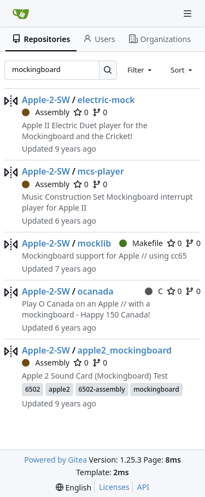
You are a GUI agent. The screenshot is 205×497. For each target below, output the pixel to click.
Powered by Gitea (55, 459)
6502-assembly (102, 389)
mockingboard (156, 389)
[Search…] (108, 70)
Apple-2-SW (46, 99)
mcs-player (101, 171)
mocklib (95, 243)
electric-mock (106, 99)
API (143, 487)
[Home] (20, 13)
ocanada (96, 291)
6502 (32, 389)
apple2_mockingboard (125, 350)
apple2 (59, 389)
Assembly (45, 112)
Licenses (114, 487)
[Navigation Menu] (189, 13)
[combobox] (140, 69)
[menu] (73, 487)
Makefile (141, 243)
